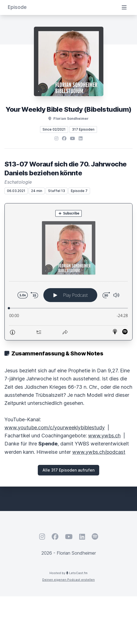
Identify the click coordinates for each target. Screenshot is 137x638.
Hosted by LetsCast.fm (68, 573)
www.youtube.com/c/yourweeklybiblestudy (54, 427)
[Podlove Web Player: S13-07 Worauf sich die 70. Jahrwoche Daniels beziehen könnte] (68, 271)
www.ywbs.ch (104, 435)
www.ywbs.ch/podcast (98, 452)
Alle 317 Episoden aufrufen (68, 470)
